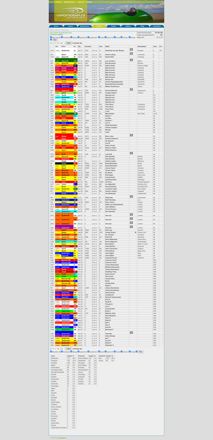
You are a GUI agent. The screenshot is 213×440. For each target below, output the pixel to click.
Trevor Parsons (110, 209)
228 (75, 82)
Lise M (107, 143)
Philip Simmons (111, 150)
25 (75, 274)
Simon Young (110, 145)
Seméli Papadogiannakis (114, 82)
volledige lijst (77, 43)
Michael (108, 130)
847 (75, 77)
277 (75, 322)
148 (75, 79)
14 (75, 118)
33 (75, 276)
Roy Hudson (109, 244)
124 (75, 189)
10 (75, 272)
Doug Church (110, 274)
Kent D (107, 299)
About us (81, 2)
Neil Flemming (110, 200)
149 (75, 106)
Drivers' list (65, 30)
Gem (100, 46)
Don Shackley (110, 211)
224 (75, 130)
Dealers (89, 2)
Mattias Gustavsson (112, 86)
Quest (102, 37)
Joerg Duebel (110, 309)
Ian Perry (108, 182)
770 (75, 241)
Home (56, 26)
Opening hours (69, 2)
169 (75, 297)
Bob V (107, 322)
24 (75, 161)
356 (75, 338)
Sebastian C (109, 345)
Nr (75, 46)
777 (75, 72)
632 (75, 148)
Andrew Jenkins (111, 191)
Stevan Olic (109, 79)
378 (75, 345)
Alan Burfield (110, 156)
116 (75, 65)
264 (75, 193)
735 (75, 179)
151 (75, 186)
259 (75, 109)
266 (75, 138)
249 (75, 215)
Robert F (108, 343)
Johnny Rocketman (112, 269)
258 (75, 84)
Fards (107, 132)
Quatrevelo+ (94, 37)
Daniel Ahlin (109, 57)
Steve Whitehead (111, 239)
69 (75, 93)
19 (75, 209)
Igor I (107, 338)
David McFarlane (111, 163)
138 (75, 97)
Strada (133, 37)
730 (75, 54)
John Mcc (108, 333)
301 (75, 228)
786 (75, 154)
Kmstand (88, 46)
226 (75, 68)
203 (75, 302)
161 (75, 177)
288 (75, 327)
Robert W (108, 237)
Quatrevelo (83, 37)
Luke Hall (108, 154)
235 (75, 309)
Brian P (108, 311)
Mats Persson (110, 68)
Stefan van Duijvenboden (114, 204)
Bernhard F (109, 329)
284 (75, 100)
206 (75, 86)
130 (75, 61)
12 (75, 204)
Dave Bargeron (110, 315)
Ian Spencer (109, 141)
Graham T (108, 120)
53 (75, 90)
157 (75, 295)
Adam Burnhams (111, 125)
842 (75, 75)
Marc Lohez (109, 136)
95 (75, 288)
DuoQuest (66, 37)
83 (75, 232)
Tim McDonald (110, 193)
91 (75, 202)
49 (75, 281)
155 (75, 127)
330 (75, 329)
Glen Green (109, 276)
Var (57, 46)
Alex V (107, 325)
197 (75, 299)
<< (51, 43)
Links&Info (157, 26)
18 (75, 120)
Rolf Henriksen (110, 63)
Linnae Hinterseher (112, 265)
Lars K (107, 123)
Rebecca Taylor (111, 148)
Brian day (108, 230)
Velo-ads (108, 215)
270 (75, 244)
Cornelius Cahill (111, 189)
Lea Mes (108, 118)
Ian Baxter (108, 172)
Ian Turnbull (109, 235)
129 (75, 156)
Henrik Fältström (111, 90)
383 (75, 191)
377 (75, 143)
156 (75, 207)
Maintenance (85, 26)
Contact (58, 2)
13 (75, 116)
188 (75, 170)
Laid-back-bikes (111, 179)
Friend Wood (109, 251)
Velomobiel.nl (62, 438)
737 (75, 150)
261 (75, 70)
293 (75, 141)
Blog (142, 26)
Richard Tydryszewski (113, 297)
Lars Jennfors (110, 61)
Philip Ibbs (109, 197)
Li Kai (107, 111)
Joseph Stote (110, 278)
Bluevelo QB (56, 37)
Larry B (108, 340)
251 (75, 219)
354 (75, 336)
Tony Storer (109, 104)
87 (75, 251)
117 (75, 290)
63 (75, 163)
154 (75, 235)
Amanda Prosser (111, 258)
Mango (75, 37)
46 (75, 278)
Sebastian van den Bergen (114, 50)
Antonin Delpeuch (111, 138)
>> (58, 43)
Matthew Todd (110, 313)
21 (75, 50)
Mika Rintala (109, 113)
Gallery (128, 26)
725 (75, 182)
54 (75, 95)
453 (75, 248)
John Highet (109, 253)
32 (75, 111)
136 (75, 63)
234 (75, 306)
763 (75, 113)
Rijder (107, 46)
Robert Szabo (110, 65)
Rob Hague (109, 175)
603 (75, 197)
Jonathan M (109, 295)
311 (75, 258)
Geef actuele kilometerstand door (61, 33)
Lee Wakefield (110, 184)
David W (108, 302)
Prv (160, 46)
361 (75, 340)
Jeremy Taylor (110, 168)
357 (75, 237)
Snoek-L (125, 37)
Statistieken (54, 34)
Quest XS (110, 37)
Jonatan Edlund (111, 93)
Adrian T (108, 116)
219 (75, 304)
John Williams (110, 207)
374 (75, 343)
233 (75, 136)
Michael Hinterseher (112, 267)
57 (75, 57)
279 (75, 325)
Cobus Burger (110, 336)
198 (75, 159)
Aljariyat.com (110, 95)
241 (75, 313)
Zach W (108, 327)
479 (75, 145)
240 (75, 311)
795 (75, 239)
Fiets (63, 46)
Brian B (108, 320)
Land (155, 46)
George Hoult (110, 177)
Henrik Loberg (110, 54)
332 (75, 333)
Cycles (70, 26)
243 (75, 315)
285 (75, 102)
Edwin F (108, 285)
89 (75, 166)
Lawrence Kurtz (110, 260)
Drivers (99, 26)
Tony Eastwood (110, 186)
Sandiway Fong (110, 272)
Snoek (118, 37)
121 (75, 246)
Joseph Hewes (110, 232)
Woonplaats (142, 46)
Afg (79, 46)
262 (75, 230)
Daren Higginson (111, 241)
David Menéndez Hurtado (114, 84)
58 (75, 283)
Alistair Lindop (110, 161)
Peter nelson (109, 202)
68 (75, 285)
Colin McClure (110, 246)
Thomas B (108, 304)
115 (75, 200)
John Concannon (111, 248)
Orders (113, 26)
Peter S (107, 318)
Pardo (107, 281)
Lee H (107, 306)
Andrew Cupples (111, 127)
